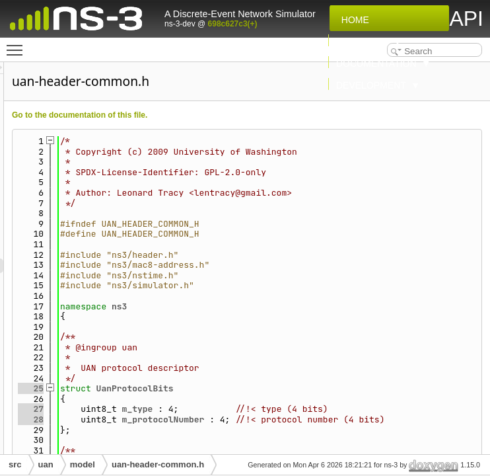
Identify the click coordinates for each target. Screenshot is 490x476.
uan (45, 464)
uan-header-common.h (158, 464)
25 (196, 388)
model (82, 464)
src (15, 464)
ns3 (284, 306)
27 (196, 409)
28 (196, 430)
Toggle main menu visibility (18, 44)
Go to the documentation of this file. (244, 115)
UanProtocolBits (300, 388)
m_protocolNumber (328, 430)
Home (352, 20)
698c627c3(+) (233, 23)
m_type (302, 409)
